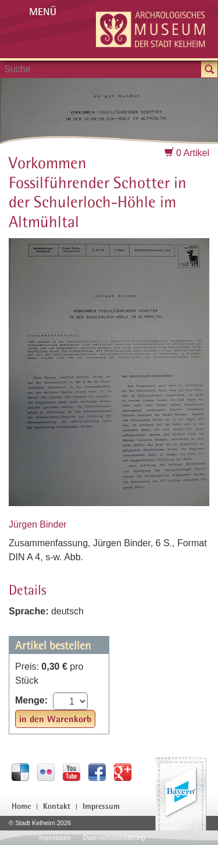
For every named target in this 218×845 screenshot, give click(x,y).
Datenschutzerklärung (114, 837)
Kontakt (56, 806)
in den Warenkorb (55, 718)
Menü (42, 11)
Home (21, 806)
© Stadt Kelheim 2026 (40, 822)
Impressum (101, 806)
